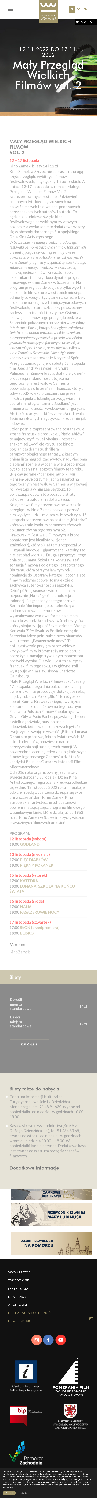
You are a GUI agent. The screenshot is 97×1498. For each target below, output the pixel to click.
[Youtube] (60, 1339)
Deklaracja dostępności (31, 1313)
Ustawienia (24, 1493)
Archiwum (17, 1305)
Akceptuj (9, 1493)
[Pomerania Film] (71, 1379)
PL (72, 9)
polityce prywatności (25, 1477)
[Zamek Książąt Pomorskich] (48, 11)
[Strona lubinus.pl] (51, 1225)
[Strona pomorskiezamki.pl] (51, 1255)
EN (85, 9)
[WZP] (71, 1419)
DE (78, 9)
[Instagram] (36, 1339)
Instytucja (18, 1288)
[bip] (26, 1419)
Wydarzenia (19, 1272)
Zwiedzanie (18, 1280)
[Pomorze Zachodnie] (26, 1456)
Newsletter (19, 1321)
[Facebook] (48, 1339)
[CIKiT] (26, 1379)
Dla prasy (17, 1296)
